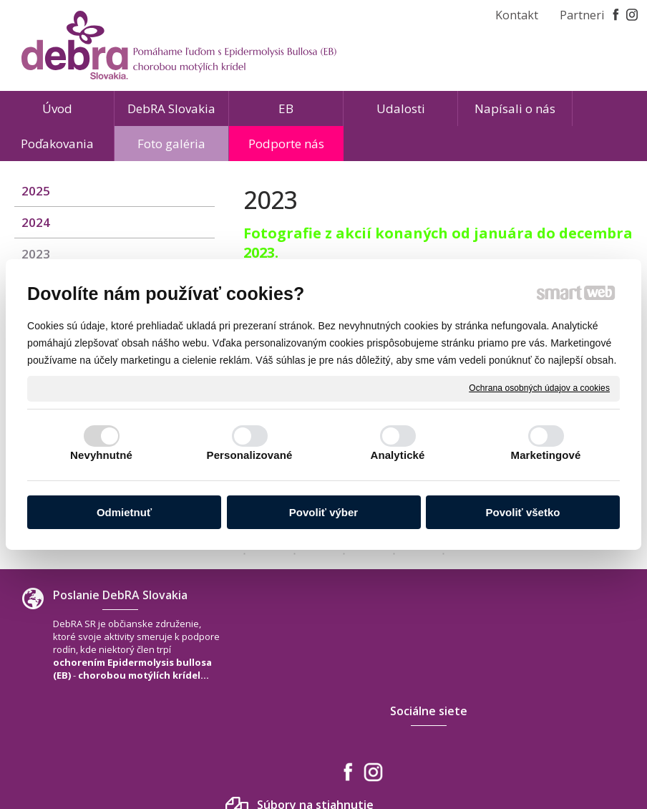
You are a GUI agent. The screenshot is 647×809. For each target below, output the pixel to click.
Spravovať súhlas (535, 757)
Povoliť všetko (523, 512)
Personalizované (250, 455)
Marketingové (546, 455)
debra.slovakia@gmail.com (568, 702)
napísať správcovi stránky (291, 757)
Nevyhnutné (101, 455)
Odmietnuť (124, 512)
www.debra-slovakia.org (563, 716)
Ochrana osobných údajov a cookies (539, 388)
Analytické (397, 455)
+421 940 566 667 (546, 688)
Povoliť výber (323, 512)
